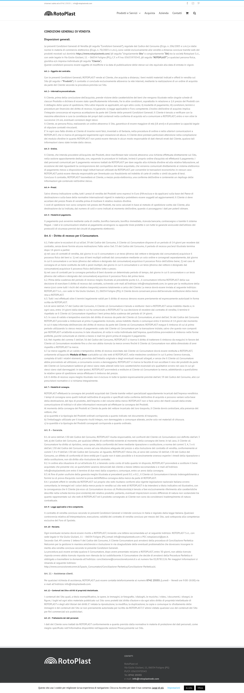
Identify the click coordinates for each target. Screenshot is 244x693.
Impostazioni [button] (173, 687)
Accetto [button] (189, 688)
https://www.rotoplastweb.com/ (93, 53)
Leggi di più (158, 687)
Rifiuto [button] (200, 688)
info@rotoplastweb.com (82, 3)
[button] (194, 12)
